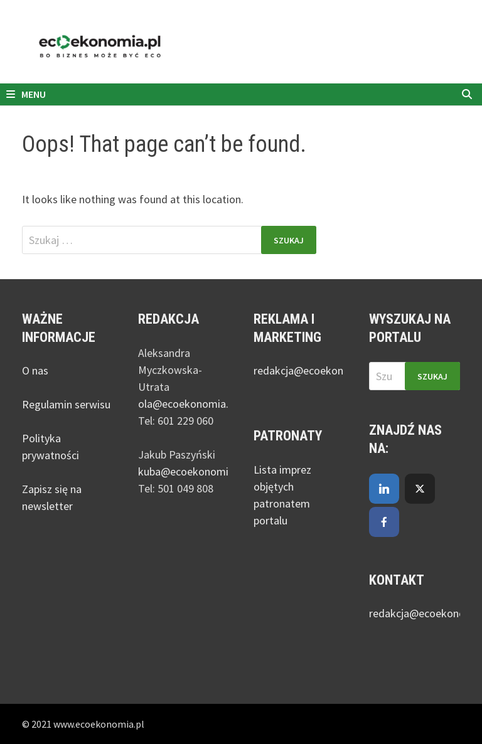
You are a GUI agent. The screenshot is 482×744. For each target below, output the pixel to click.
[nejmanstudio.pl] (241, 47)
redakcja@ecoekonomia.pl (316, 370)
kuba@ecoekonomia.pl (191, 471)
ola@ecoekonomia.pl (187, 403)
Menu (26, 94)
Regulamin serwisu (66, 404)
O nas (35, 370)
